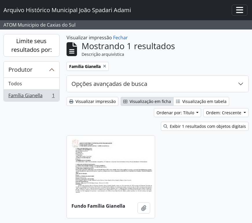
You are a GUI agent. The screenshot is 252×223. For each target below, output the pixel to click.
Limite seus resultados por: (31, 45)
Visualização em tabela (201, 101)
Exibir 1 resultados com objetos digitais (204, 126)
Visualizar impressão (92, 101)
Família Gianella (31, 96)
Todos (15, 83)
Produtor (20, 69)
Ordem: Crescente (224, 112)
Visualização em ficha (147, 101)
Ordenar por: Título (176, 112)
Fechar (120, 37)
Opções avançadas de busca (109, 84)
